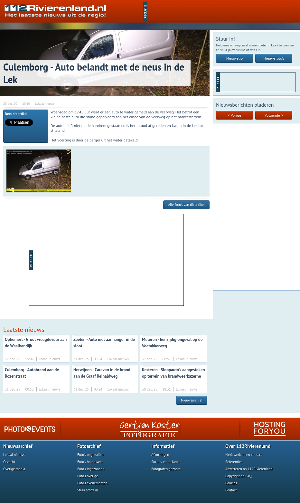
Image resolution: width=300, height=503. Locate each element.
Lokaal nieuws (13, 454)
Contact (231, 490)
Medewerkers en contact (243, 454)
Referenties (233, 461)
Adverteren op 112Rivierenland (249, 469)
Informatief (162, 446)
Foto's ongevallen (90, 454)
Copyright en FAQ (238, 476)
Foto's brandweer (90, 461)
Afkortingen (160, 454)
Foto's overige (87, 476)
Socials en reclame (165, 461)
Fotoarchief (89, 446)
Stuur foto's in (87, 490)
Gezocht (9, 461)
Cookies (231, 483)
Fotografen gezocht (166, 469)
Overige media (14, 469)
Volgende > (274, 115)
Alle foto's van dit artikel (186, 204)
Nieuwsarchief (191, 400)
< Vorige (234, 115)
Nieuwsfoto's (273, 58)
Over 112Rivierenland (247, 446)
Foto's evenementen (92, 483)
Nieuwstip (234, 58)
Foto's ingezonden (90, 469)
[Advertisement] (108, 259)
